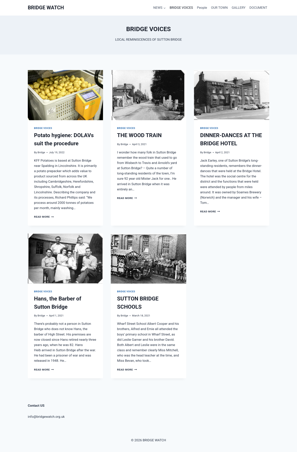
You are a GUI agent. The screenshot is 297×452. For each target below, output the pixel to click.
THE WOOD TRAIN (139, 135)
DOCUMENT (258, 8)
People (202, 8)
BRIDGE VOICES (181, 8)
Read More (44, 216)
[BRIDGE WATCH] (46, 8)
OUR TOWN (219, 8)
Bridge (41, 152)
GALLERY (238, 8)
